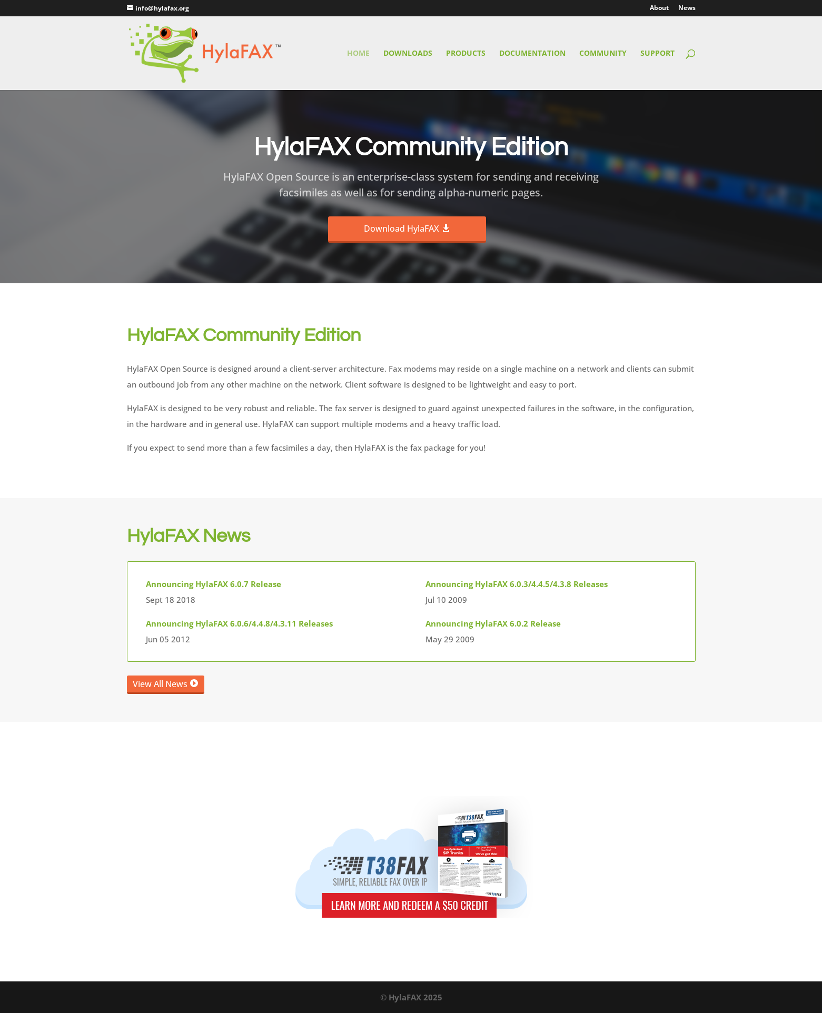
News (687, 8)
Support (657, 53)
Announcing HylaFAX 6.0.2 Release (493, 623)
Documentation (532, 53)
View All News (160, 684)
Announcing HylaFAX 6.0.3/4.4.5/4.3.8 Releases (516, 584)
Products (466, 53)
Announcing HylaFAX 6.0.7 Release (213, 584)
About (659, 8)
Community (603, 53)
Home (358, 53)
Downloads (407, 53)
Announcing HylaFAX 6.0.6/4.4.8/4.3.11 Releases (239, 623)
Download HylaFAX (401, 228)
